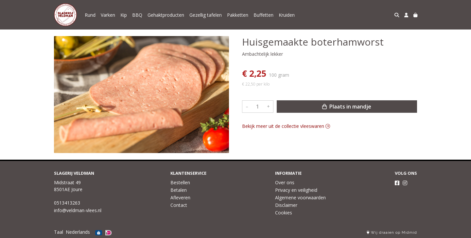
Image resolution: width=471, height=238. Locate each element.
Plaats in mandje (346, 106)
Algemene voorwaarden (300, 197)
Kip (123, 15)
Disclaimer (286, 205)
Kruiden (287, 15)
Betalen (178, 190)
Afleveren (180, 197)
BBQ (137, 15)
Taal (58, 232)
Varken (108, 15)
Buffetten (263, 15)
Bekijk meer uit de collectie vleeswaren (286, 126)
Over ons (284, 182)
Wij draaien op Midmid (392, 232)
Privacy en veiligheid (296, 190)
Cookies (283, 212)
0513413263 (67, 203)
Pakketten (237, 15)
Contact (178, 205)
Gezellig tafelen (205, 15)
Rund (90, 15)
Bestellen (180, 182)
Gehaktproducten (166, 15)
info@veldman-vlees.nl (77, 210)
